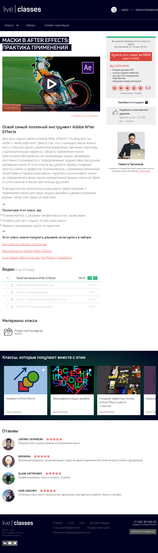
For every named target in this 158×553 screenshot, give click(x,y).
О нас (71, 522)
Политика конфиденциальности (71, 532)
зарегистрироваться (146, 10)
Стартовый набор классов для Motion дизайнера (36, 257)
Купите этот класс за (131, 56)
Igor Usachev (27, 490)
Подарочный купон (98, 527)
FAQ (82, 522)
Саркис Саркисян (30, 439)
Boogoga (24, 456)
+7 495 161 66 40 (144, 522)
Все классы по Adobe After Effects (27, 251)
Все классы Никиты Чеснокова (24, 244)
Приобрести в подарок (131, 102)
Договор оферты (100, 522)
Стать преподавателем (66, 527)
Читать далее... (144, 171)
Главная (57, 522)
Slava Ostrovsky (30, 473)
